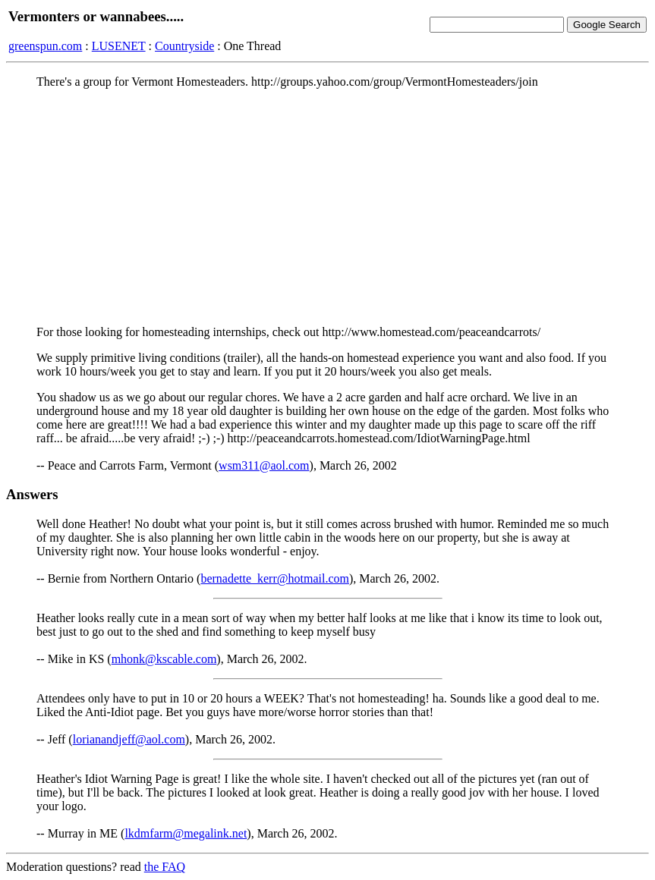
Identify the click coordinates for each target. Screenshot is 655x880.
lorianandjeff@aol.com (129, 739)
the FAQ (164, 866)
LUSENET (119, 45)
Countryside (184, 45)
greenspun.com (45, 45)
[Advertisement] (327, 207)
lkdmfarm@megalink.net (185, 833)
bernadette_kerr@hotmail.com (274, 578)
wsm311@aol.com (264, 465)
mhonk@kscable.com (164, 658)
